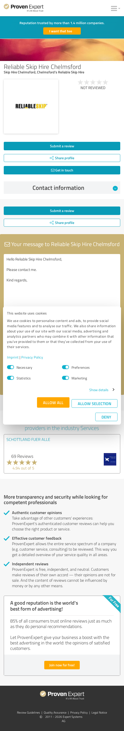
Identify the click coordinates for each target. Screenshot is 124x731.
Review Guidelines (28, 712)
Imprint (13, 357)
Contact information (75, 187)
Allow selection (94, 403)
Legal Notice (99, 712)
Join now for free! (62, 665)
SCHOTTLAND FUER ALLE (28, 439)
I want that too (60, 31)
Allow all (53, 402)
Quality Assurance (55, 712)
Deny (106, 416)
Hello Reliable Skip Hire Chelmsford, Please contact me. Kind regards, (62, 282)
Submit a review (62, 146)
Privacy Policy (32, 357)
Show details (98, 389)
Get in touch (62, 170)
